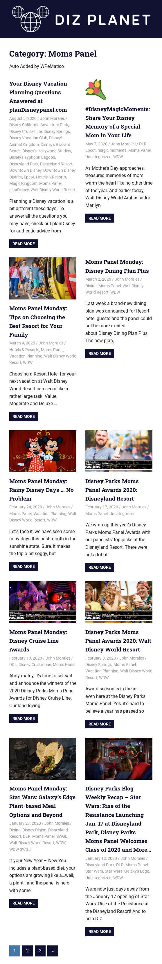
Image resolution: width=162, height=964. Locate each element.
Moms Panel (50, 182)
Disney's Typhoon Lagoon (32, 156)
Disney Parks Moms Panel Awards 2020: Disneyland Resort (117, 478)
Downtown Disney (25, 169)
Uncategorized (98, 155)
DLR (143, 142)
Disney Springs (57, 130)
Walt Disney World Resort (52, 188)
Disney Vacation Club (28, 136)
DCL (13, 642)
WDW (118, 155)
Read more (23, 242)
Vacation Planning (25, 344)
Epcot (29, 175)
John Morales (52, 117)
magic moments (112, 149)
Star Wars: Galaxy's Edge (127, 846)
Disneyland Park (23, 162)
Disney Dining (34, 814)
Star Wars (94, 846)
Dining (91, 283)
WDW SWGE (20, 834)
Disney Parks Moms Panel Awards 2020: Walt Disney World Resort (117, 628)
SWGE (61, 821)
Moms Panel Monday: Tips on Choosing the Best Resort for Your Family (42, 315)
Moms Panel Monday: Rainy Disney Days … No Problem (39, 478)
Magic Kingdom (23, 182)
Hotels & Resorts (51, 175)
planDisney (19, 188)
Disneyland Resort (56, 162)
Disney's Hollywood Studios (46, 149)
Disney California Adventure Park (38, 123)
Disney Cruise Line (25, 130)
